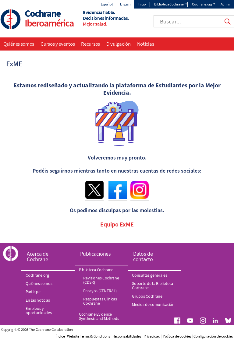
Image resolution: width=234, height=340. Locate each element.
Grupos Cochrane (147, 296)
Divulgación (118, 43)
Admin (226, 4)
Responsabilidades (126, 336)
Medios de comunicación (153, 304)
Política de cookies (177, 336)
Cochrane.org (202, 4)
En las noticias (38, 300)
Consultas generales (149, 275)
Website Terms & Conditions (88, 336)
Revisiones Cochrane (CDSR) (101, 280)
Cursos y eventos (58, 43)
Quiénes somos (18, 43)
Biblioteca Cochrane (168, 4)
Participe (33, 291)
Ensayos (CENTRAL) (100, 290)
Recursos (90, 43)
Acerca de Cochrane (37, 256)
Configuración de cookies (213, 336)
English (125, 4)
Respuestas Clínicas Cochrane (100, 301)
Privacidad (152, 336)
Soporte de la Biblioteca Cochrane (152, 285)
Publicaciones (95, 253)
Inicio (142, 4)
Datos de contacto (143, 256)
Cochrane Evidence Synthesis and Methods (99, 316)
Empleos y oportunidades (38, 310)
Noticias (145, 43)
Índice (60, 336)
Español (107, 4)
